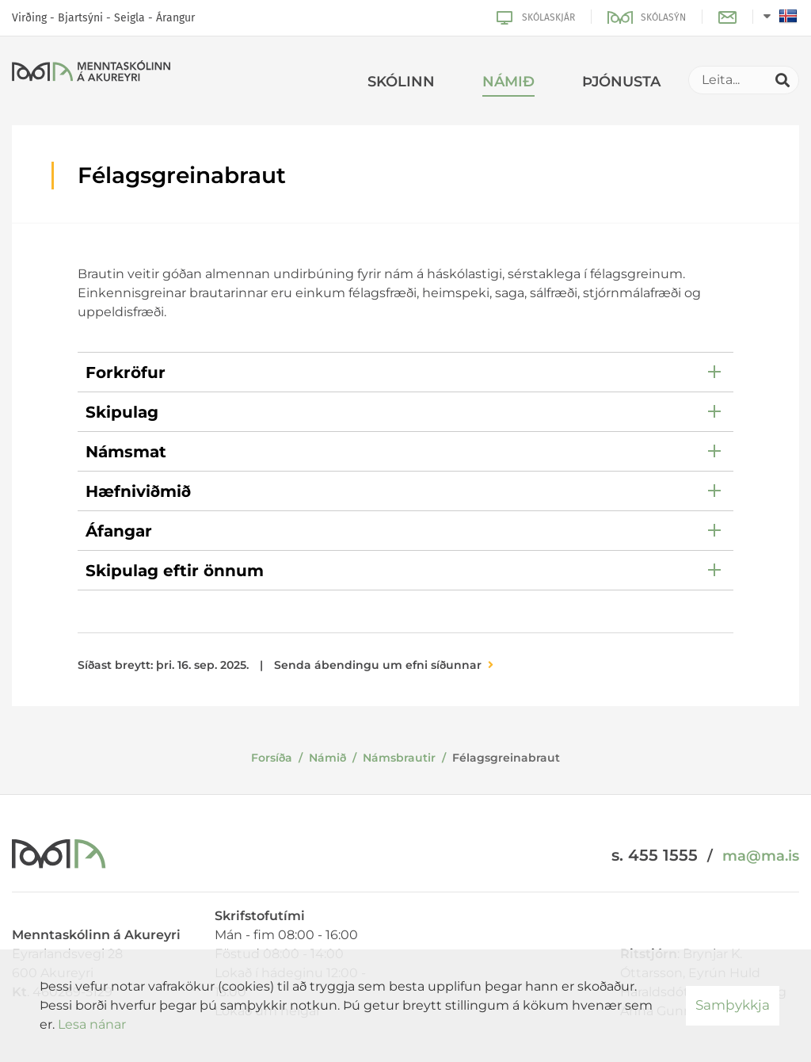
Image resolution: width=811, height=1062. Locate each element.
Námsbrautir (399, 758)
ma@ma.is (760, 856)
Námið (327, 758)
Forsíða (271, 758)
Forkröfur (126, 372)
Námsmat (126, 452)
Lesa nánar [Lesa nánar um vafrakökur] (92, 1024)
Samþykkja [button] (732, 1005)
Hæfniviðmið (138, 491)
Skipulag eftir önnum (175, 571)
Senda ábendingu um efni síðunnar (378, 665)
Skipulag (122, 412)
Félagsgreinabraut (506, 758)
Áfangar (119, 531)
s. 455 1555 (654, 855)
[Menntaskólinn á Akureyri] (91, 73)
